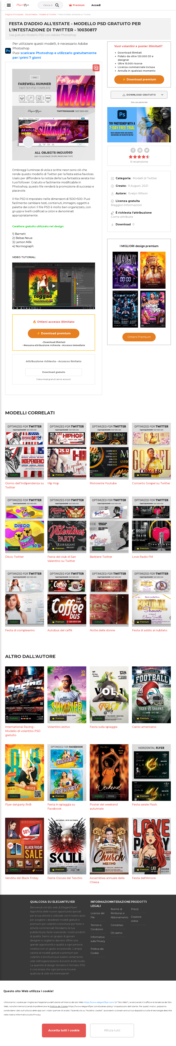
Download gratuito (53, 372)
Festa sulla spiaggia (103, 727)
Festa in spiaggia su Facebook (61, 806)
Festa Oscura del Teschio (64, 878)
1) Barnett (19, 234)
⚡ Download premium (54, 333)
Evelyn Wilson (138, 193)
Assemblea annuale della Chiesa (107, 880)
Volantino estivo (58, 727)
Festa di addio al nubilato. (150, 630)
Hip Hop (53, 483)
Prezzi (135, 909)
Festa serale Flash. (144, 804)
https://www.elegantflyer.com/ (99, 1002)
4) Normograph (23, 246)
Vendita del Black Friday (21, 878)
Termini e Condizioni (97, 927)
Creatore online (136, 919)
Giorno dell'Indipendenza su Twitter (24, 485)
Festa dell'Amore (144, 878)
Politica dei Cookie (97, 951)
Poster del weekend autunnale (104, 806)
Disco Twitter (14, 556)
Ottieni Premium (139, 337)
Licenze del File (97, 915)
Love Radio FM (142, 556)
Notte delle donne (102, 630)
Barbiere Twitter (101, 556)
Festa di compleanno (20, 630)
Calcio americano (144, 727)
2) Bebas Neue (22, 238)
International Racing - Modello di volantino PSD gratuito (22, 731)
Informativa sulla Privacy (98, 939)
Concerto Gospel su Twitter (151, 483)
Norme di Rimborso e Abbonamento (118, 913)
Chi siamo (116, 932)
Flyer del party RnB (18, 804)
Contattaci (117, 925)
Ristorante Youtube (103, 483)
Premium (145, 5)
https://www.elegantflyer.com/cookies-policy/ (90, 1006)
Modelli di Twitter (145, 178)
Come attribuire (122, 216)
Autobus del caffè (59, 630)
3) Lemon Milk (22, 242)
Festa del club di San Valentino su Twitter (61, 559)
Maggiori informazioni (126, 205)
